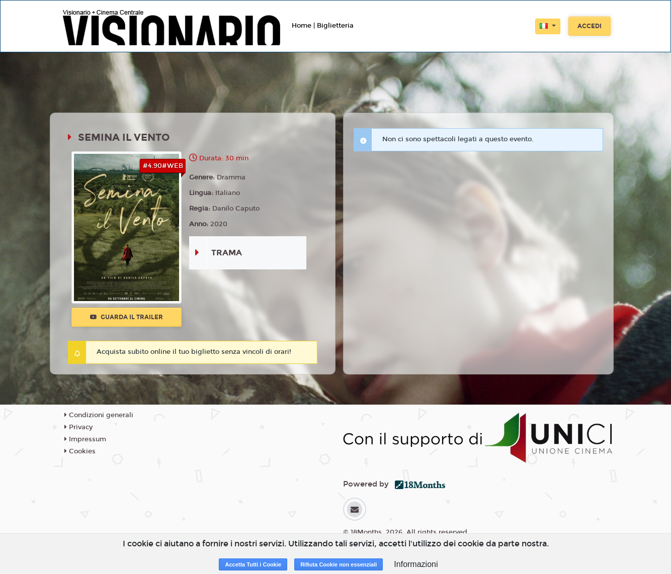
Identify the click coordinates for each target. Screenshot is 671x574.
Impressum (85, 439)
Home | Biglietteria (323, 26)
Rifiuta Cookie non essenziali (338, 564)
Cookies (80, 451)
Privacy (78, 427)
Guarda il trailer (126, 317)
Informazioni (416, 564)
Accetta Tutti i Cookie (253, 564)
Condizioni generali (98, 415)
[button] (547, 26)
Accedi (589, 26)
